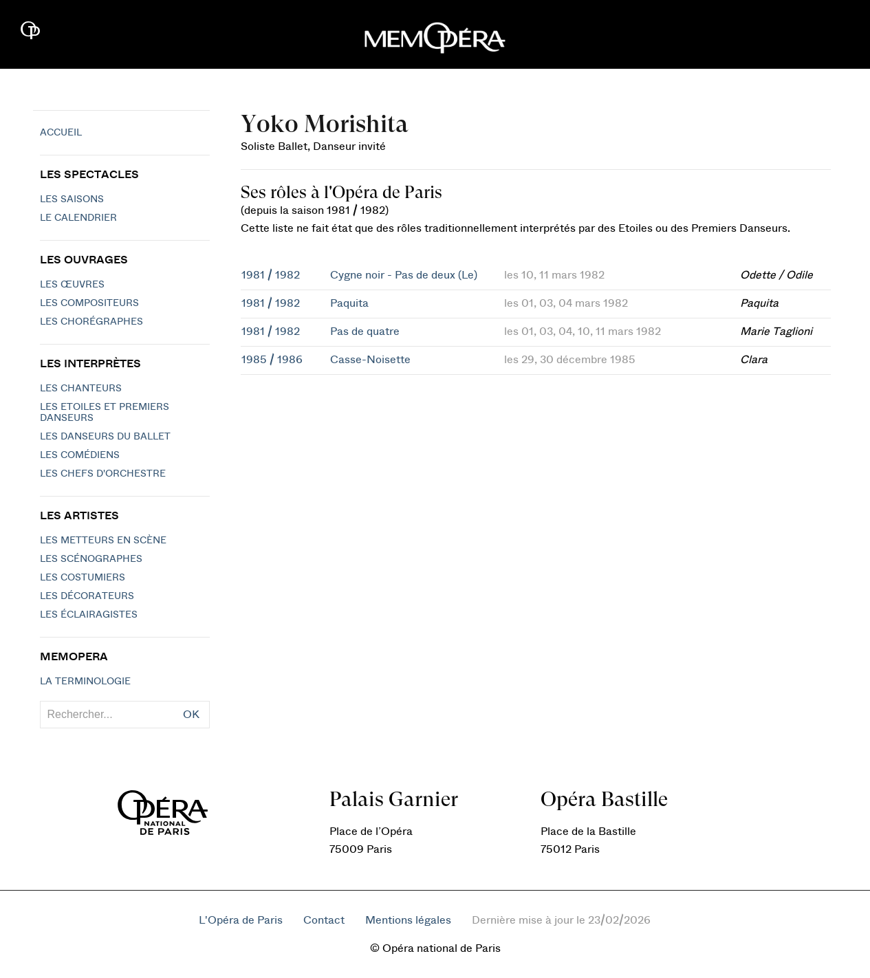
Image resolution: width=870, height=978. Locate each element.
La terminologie (85, 681)
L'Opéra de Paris (241, 920)
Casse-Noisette (370, 359)
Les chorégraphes (91, 322)
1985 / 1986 (272, 359)
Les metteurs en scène (103, 540)
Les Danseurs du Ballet (105, 437)
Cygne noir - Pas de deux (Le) (403, 275)
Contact (324, 920)
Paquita (349, 303)
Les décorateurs (87, 596)
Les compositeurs (89, 303)
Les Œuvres (72, 285)
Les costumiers (82, 578)
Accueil (61, 133)
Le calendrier (78, 218)
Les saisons (72, 199)
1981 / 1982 (270, 275)
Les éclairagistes (89, 615)
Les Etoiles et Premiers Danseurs (104, 412)
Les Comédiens (80, 455)
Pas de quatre (365, 331)
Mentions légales (408, 920)
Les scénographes (91, 559)
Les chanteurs (81, 388)
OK (191, 714)
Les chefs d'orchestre (103, 474)
